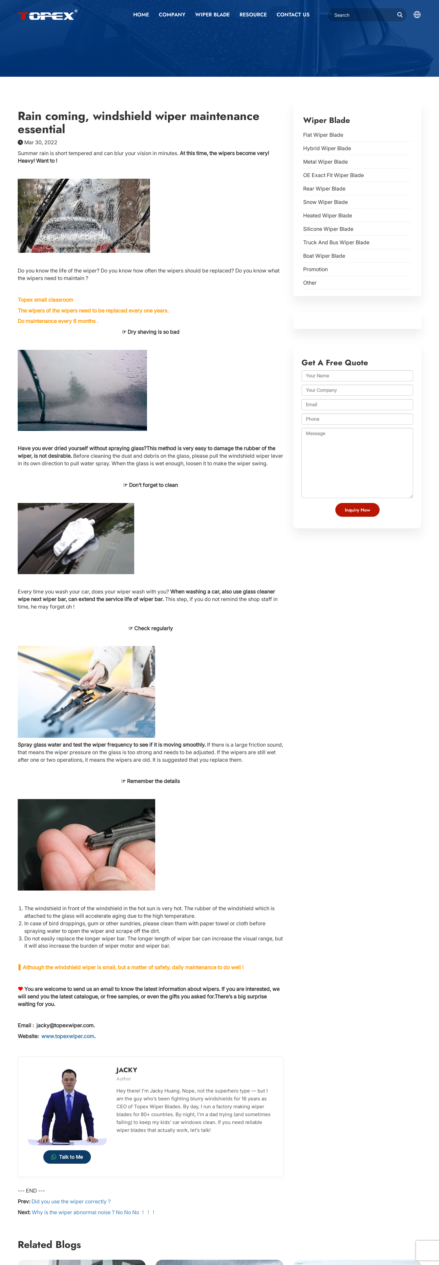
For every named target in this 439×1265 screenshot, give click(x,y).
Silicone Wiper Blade (328, 229)
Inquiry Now (357, 510)
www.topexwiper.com (67, 1036)
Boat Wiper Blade (324, 255)
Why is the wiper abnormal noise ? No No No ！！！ (94, 1212)
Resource (253, 14)
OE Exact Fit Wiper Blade (333, 175)
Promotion (315, 269)
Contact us (293, 14)
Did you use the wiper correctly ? (71, 1201)
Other (310, 282)
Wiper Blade (212, 14)
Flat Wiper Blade (323, 134)
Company (172, 14)
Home (141, 14)
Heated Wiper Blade (327, 215)
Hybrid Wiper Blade (327, 148)
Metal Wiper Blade (325, 161)
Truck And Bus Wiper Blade (336, 242)
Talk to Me (67, 1157)
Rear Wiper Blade (324, 188)
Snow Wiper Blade (325, 202)
